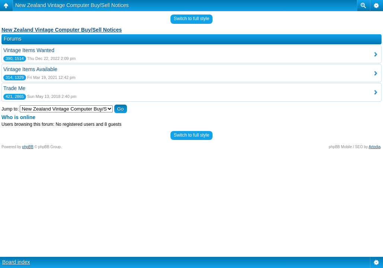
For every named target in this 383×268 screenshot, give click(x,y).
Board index (16, 262)
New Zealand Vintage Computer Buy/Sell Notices (72, 5)
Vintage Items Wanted (28, 50)
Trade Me (14, 88)
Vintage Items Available (30, 69)
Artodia (375, 147)
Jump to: (10, 109)
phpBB (27, 147)
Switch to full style (191, 18)
